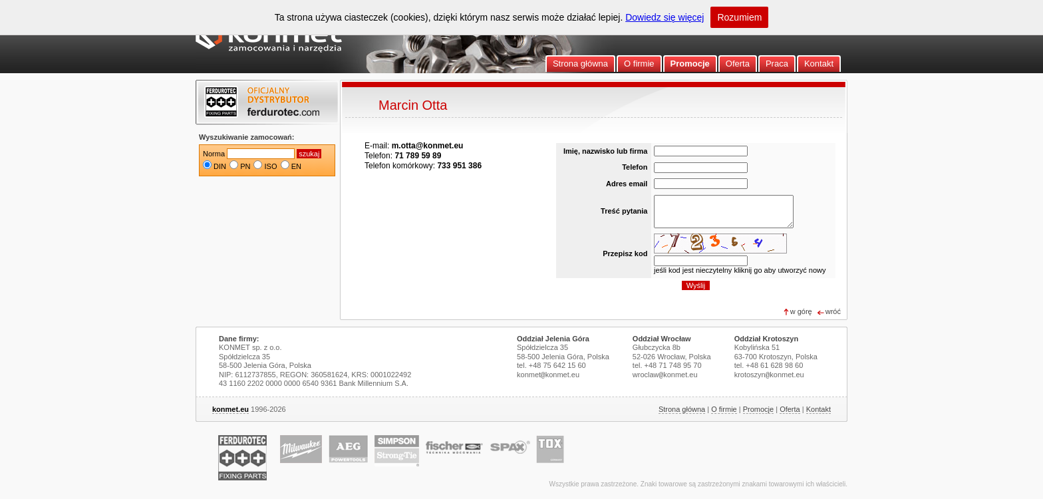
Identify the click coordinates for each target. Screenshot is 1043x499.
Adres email (626, 184)
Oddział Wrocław (662, 339)
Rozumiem (739, 17)
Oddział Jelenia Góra (553, 339)
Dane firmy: (239, 339)
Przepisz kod (625, 253)
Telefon (634, 167)
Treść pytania (624, 211)
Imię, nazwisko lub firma (605, 151)
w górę (801, 311)
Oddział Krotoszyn (766, 339)
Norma (214, 154)
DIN (220, 166)
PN (245, 166)
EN (296, 166)
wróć (833, 311)
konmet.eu (230, 409)
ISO (271, 166)
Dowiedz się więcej (664, 17)
